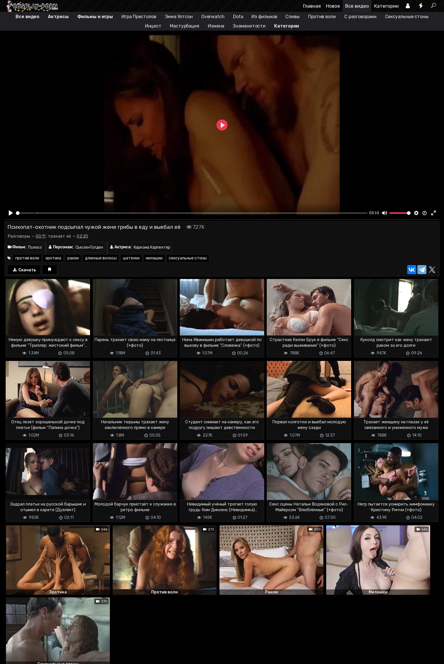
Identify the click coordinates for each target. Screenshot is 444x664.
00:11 (41, 236)
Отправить (27, 633)
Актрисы (58, 16)
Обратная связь (63, 656)
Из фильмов (264, 16)
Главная (312, 6)
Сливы (292, 16)
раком (73, 258)
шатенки (131, 258)
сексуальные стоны (188, 258)
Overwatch (213, 16)
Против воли (322, 16)
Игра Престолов (138, 16)
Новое (333, 6)
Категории (386, 6)
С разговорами (360, 16)
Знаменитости (249, 26)
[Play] (11, 213)
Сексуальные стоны (406, 16)
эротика (53, 258)
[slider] (192, 213)
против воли (27, 258)
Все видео (357, 6)
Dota (238, 16)
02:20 (82, 236)
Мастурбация (184, 26)
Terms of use (34, 656)
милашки (154, 258)
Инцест (153, 26)
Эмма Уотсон (179, 16)
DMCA (13, 656)
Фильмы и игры (95, 16)
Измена (216, 26)
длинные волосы (101, 258)
